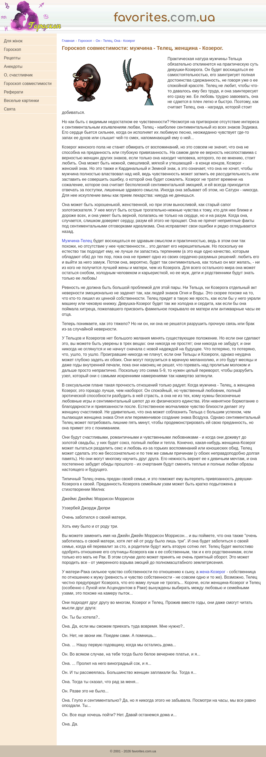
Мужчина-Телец (77, 241)
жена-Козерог (212, 572)
